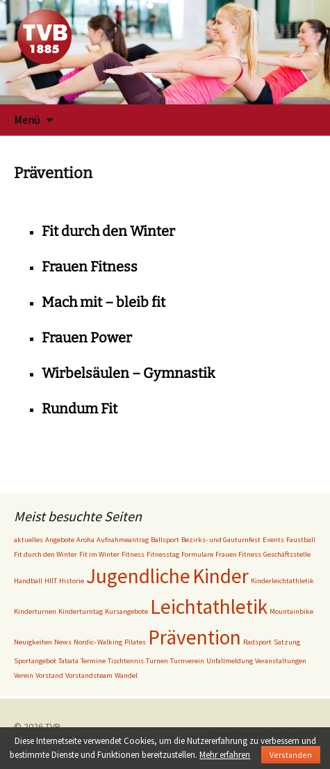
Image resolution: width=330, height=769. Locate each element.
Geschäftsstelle (287, 554)
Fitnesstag (163, 554)
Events (273, 539)
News (63, 642)
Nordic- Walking (98, 642)
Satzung (287, 642)
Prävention (194, 637)
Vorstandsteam (89, 675)
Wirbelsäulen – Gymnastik (128, 373)
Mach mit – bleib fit (103, 302)
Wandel (126, 675)
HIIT (50, 580)
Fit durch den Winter (108, 231)
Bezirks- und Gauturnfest (221, 539)
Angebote (59, 539)
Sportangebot (35, 660)
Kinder (220, 576)
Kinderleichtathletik (282, 580)
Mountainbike (291, 611)
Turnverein (187, 660)
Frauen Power (87, 337)
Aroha (85, 539)
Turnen (157, 660)
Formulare (197, 554)
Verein (23, 675)
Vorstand (49, 675)
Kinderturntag (80, 611)
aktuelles (28, 539)
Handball (28, 580)
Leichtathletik (208, 606)
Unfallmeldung (229, 660)
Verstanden (291, 755)
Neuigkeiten (33, 642)
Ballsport (165, 539)
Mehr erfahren (224, 755)
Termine (93, 660)
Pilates (135, 642)
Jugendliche (138, 576)
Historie (71, 580)
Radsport (257, 642)
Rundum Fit (79, 408)
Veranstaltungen (280, 660)
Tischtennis (126, 660)
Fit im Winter (99, 554)
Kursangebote (126, 611)
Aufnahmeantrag (123, 539)
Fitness (133, 554)
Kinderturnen (35, 611)
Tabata (68, 660)
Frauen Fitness (90, 266)
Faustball (300, 539)
